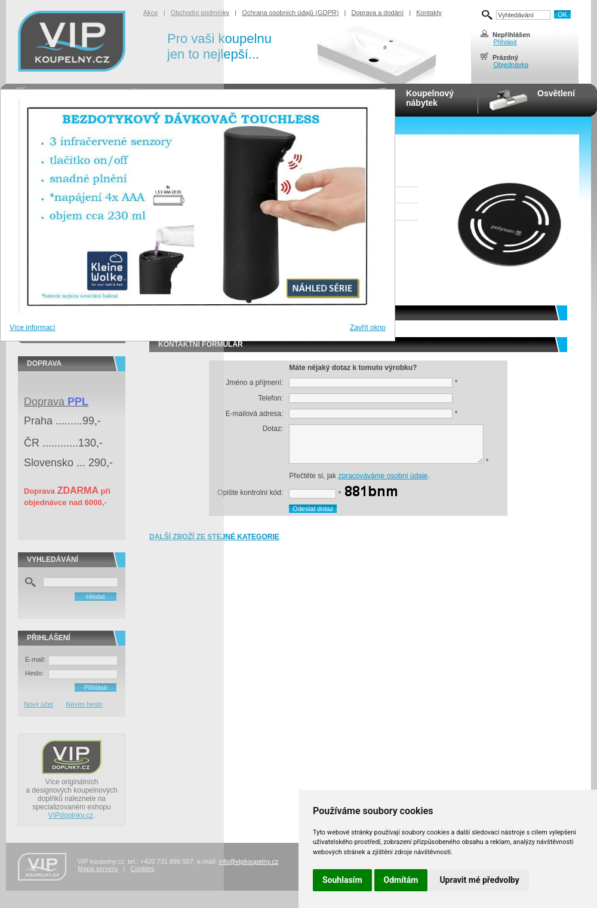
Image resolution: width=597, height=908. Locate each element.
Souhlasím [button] (342, 880)
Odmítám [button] (401, 880)
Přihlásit (504, 41)
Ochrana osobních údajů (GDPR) (290, 12)
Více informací (33, 327)
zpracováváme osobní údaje (382, 476)
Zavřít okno (368, 327)
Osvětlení (556, 93)
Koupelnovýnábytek (430, 98)
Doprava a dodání (378, 12)
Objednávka (510, 64)
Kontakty (429, 12)
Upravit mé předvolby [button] (479, 880)
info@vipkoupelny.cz (248, 861)
